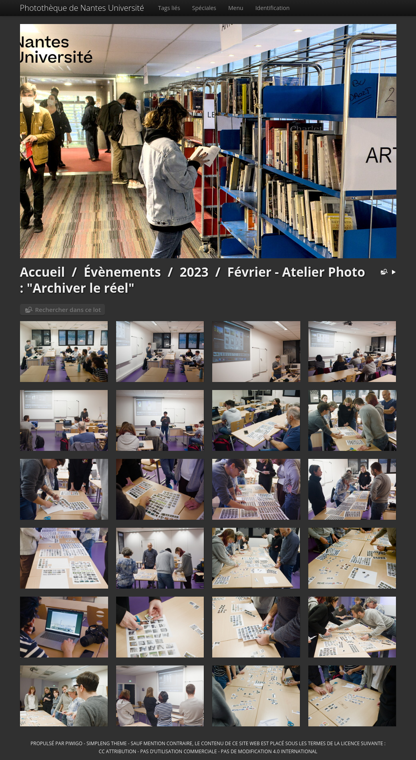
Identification (272, 8)
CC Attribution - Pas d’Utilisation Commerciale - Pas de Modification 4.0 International (207, 751)
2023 (194, 271)
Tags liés (169, 8)
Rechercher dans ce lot (68, 310)
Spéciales (204, 8)
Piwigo (73, 743)
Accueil (42, 271)
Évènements (122, 271)
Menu (235, 8)
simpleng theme (106, 743)
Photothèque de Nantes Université (82, 7)
